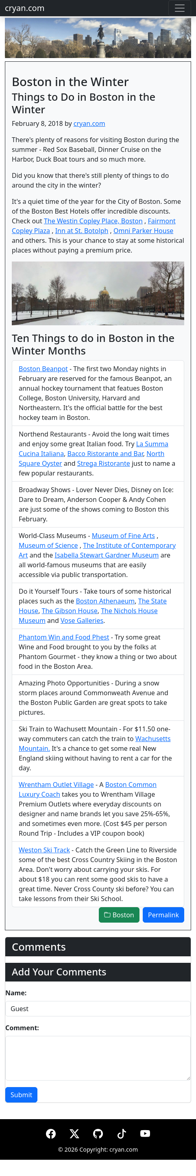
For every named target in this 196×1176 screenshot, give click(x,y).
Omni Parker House (143, 230)
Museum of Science (48, 545)
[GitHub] (98, 1132)
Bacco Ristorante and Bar (105, 453)
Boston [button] (119, 914)
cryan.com (24, 7)
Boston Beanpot (43, 368)
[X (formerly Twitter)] (74, 1132)
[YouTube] (145, 1132)
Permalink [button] (163, 914)
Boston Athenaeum (105, 601)
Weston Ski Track (44, 849)
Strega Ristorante (103, 463)
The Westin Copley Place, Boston (93, 220)
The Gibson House (70, 610)
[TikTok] (121, 1132)
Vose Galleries (82, 620)
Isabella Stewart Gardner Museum (106, 555)
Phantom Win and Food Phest (64, 637)
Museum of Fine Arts (123, 535)
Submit (21, 1094)
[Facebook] (51, 1132)
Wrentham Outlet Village (56, 784)
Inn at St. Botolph (82, 230)
